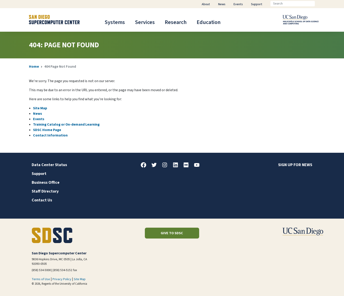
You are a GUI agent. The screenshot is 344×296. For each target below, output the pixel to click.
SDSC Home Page (47, 129)
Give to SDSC (172, 233)
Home (34, 66)
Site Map (40, 108)
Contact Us (42, 200)
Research (176, 22)
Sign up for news (295, 165)
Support (39, 174)
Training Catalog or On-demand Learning (66, 124)
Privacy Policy (62, 279)
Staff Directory (45, 191)
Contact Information (50, 135)
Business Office (46, 182)
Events (38, 119)
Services (145, 22)
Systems (115, 22)
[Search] (292, 3)
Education (209, 22)
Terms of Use (41, 279)
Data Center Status (49, 165)
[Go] (318, 3)
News (37, 113)
